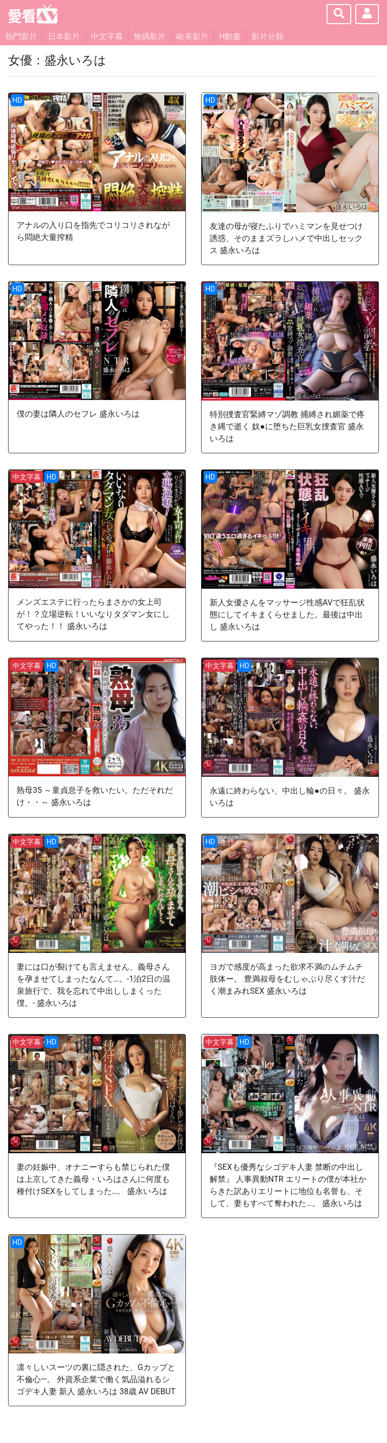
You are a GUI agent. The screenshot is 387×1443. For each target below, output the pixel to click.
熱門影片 (21, 36)
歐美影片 (192, 36)
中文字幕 (107, 36)
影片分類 (267, 36)
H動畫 (230, 36)
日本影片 (64, 36)
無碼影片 (150, 36)
